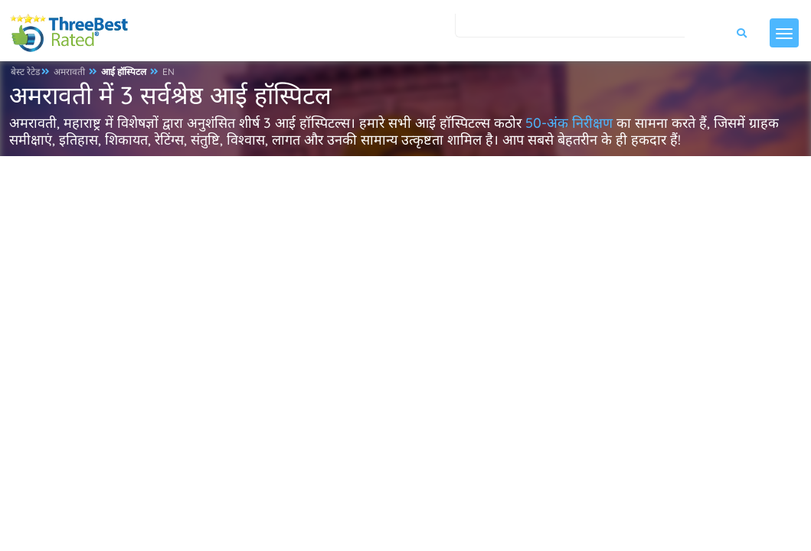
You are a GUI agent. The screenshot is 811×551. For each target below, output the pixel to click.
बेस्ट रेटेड (25, 71)
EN (168, 71)
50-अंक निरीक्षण (569, 123)
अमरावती (69, 71)
